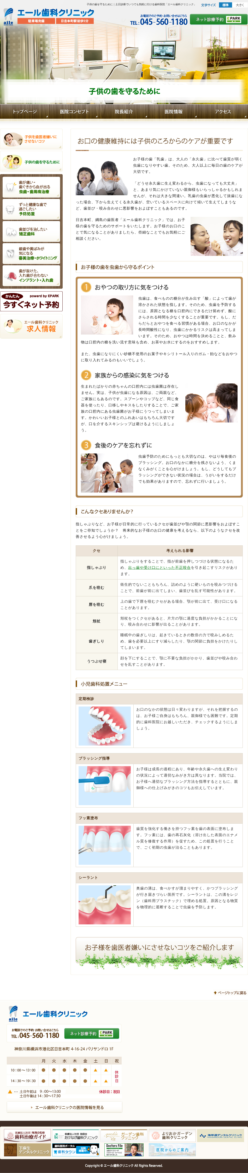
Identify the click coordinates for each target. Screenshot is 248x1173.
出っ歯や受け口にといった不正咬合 (159, 568)
